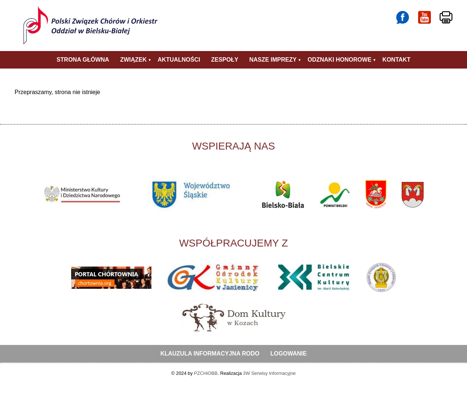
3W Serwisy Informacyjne (269, 373)
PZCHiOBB (206, 373)
